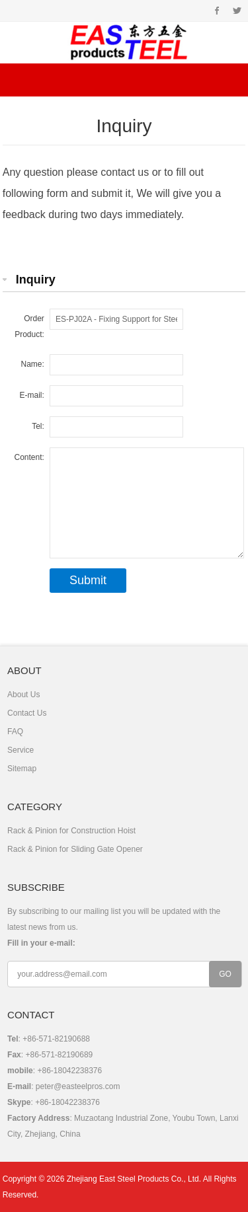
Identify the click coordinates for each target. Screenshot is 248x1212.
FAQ (15, 731)
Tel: (38, 426)
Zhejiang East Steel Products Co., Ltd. (134, 1179)
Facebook (217, 10)
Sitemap (21, 768)
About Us (23, 694)
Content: (29, 457)
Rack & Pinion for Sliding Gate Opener (75, 849)
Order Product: (29, 326)
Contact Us (26, 713)
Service (20, 750)
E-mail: (32, 395)
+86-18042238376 (67, 1102)
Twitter (237, 10)
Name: (32, 364)
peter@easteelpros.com (78, 1086)
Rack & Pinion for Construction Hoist (71, 830)
